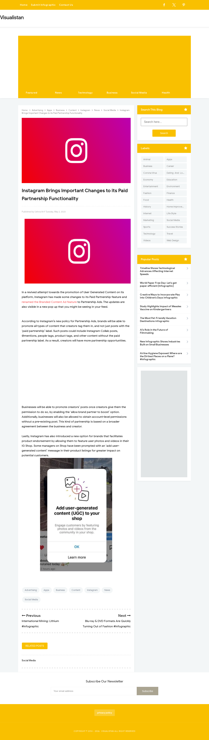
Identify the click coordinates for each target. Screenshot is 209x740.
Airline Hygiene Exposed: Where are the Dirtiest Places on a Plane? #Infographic (161, 356)
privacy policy (104, 712)
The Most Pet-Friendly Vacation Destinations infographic (158, 320)
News (58, 92)
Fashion (147, 193)
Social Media (139, 92)
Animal (146, 159)
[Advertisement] (104, 61)
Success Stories (175, 226)
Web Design (173, 240)
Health (166, 92)
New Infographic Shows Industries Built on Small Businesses (160, 343)
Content (76, 590)
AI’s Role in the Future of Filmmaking (154, 331)
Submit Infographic (43, 4)
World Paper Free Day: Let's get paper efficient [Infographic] (158, 284)
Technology (85, 92)
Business (112, 92)
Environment (173, 186)
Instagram (92, 590)
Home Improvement (177, 206)
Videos (146, 240)
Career (170, 166)
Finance (171, 193)
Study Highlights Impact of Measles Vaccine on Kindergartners (160, 308)
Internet (147, 213)
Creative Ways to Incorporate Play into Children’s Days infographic (160, 296)
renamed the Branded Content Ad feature (49, 302)
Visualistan (107, 731)
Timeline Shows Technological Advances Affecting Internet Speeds (157, 271)
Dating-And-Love (176, 172)
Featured (31, 92)
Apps (46, 590)
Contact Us (66, 4)
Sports (146, 226)
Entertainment (150, 186)
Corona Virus (150, 172)
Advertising (31, 590)
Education (172, 179)
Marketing (148, 220)
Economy (148, 179)
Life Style (171, 213)
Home (23, 4)
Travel (170, 233)
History (147, 206)
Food (146, 199)
